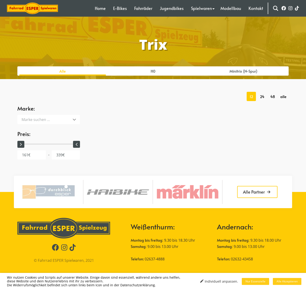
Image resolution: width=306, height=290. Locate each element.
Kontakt (256, 8)
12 (251, 96)
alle (283, 96)
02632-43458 (242, 259)
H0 (153, 71)
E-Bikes (120, 8)
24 (262, 96)
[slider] (20, 144)
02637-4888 (155, 259)
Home (100, 8)
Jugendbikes (172, 8)
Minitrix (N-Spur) (243, 71)
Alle (62, 71)
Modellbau (230, 8)
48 (272, 96)
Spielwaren (201, 8)
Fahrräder (143, 8)
